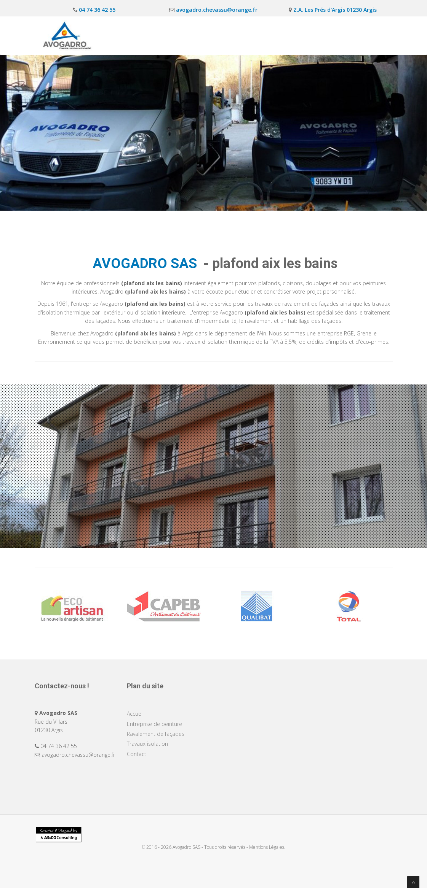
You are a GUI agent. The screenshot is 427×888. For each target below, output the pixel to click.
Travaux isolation (321, 35)
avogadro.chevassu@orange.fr (215, 9)
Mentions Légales (266, 847)
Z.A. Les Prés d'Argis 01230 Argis (334, 9)
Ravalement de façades (255, 35)
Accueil (131, 35)
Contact (369, 35)
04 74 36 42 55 (96, 9)
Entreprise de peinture (183, 35)
